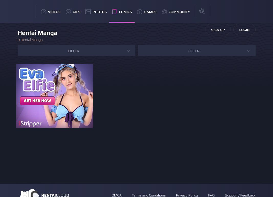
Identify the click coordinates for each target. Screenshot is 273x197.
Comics (122, 12)
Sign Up (218, 29)
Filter (73, 51)
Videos (51, 12)
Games (147, 12)
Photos (96, 12)
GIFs (73, 12)
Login (244, 29)
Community (176, 12)
